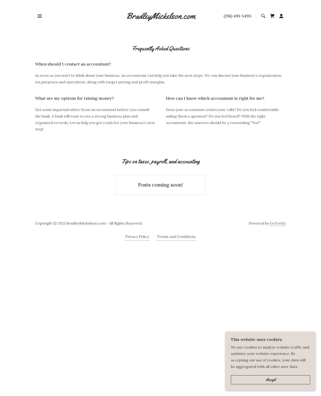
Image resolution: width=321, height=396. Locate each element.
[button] (39, 15)
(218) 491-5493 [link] (237, 15)
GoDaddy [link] (278, 223)
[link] (160, 16)
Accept (271, 379)
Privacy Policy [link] (137, 236)
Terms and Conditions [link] (176, 236)
